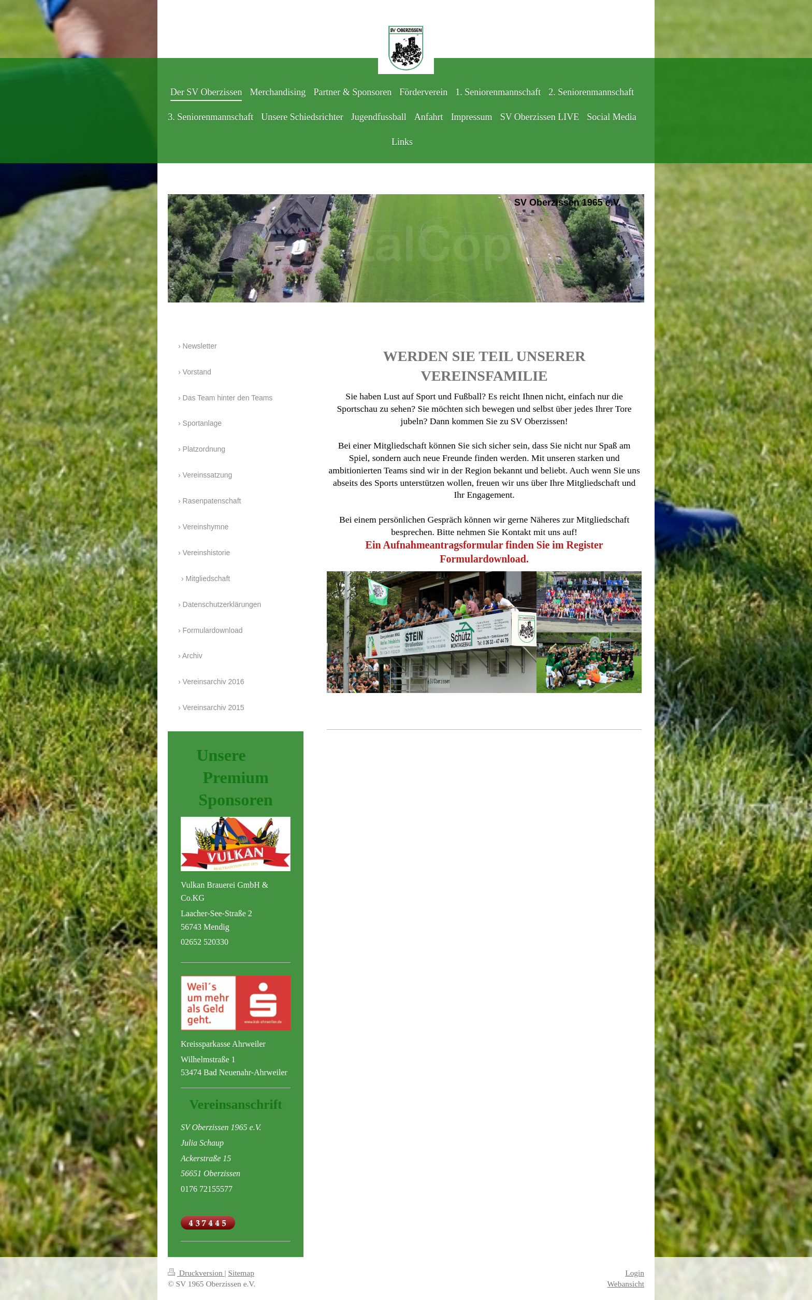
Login (634, 1272)
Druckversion (196, 1272)
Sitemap (241, 1272)
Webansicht (625, 1283)
